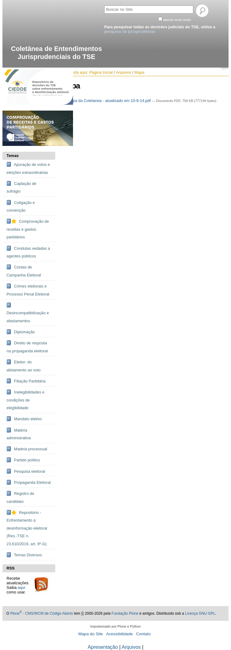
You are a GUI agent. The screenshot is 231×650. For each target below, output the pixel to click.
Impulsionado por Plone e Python (115, 626)
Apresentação (103, 647)
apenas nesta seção (177, 20)
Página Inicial (101, 72)
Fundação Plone (125, 613)
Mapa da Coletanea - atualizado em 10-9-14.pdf (106, 100)
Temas (12, 155)
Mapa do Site (90, 634)
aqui (21, 587)
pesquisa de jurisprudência (129, 31)
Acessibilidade (119, 634)
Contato (143, 634)
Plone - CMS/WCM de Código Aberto (41, 613)
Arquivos (123, 72)
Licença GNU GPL (200, 613)
